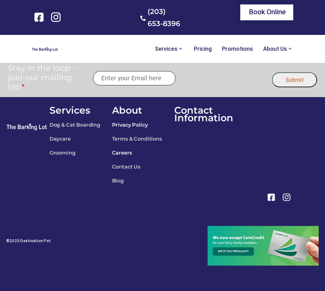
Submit (294, 79)
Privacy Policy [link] (130, 125)
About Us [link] (275, 49)
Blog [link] (118, 181)
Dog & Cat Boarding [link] (75, 125)
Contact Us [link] (126, 167)
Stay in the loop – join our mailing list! (42, 77)
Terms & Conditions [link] (137, 139)
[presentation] (224, 78)
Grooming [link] (63, 153)
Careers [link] (122, 153)
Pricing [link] (203, 49)
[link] (40, 17)
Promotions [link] (237, 49)
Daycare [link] (60, 139)
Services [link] (166, 49)
